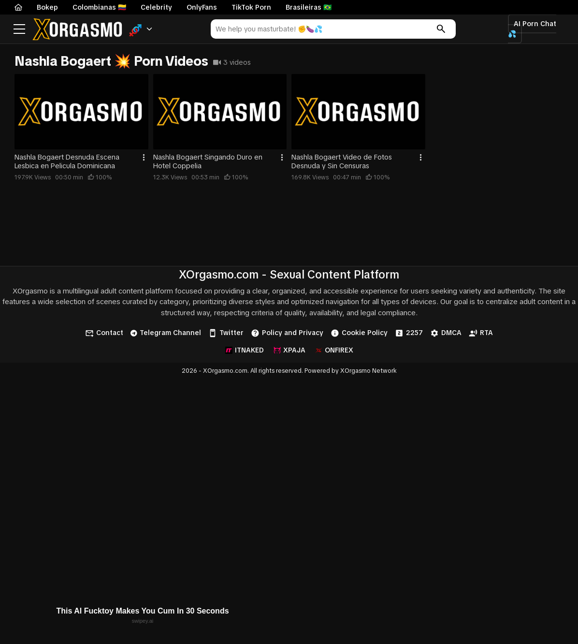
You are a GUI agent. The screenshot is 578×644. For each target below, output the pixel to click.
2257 (409, 333)
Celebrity (156, 7)
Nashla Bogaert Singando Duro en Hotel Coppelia (207, 161)
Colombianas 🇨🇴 (99, 7)
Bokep (47, 7)
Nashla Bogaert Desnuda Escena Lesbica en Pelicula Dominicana (66, 161)
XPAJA (289, 350)
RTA (481, 333)
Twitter (226, 333)
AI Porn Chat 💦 (532, 29)
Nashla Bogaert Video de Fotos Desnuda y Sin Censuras (341, 161)
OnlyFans (202, 7)
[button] (141, 29)
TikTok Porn (251, 7)
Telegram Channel (165, 333)
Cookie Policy (359, 333)
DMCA (446, 333)
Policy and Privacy (287, 333)
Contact (104, 333)
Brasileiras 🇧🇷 (309, 7)
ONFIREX (334, 350)
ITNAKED (244, 350)
